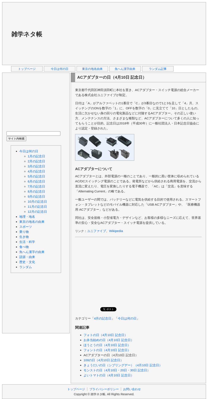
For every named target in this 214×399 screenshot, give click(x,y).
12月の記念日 (37, 211)
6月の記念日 (36, 181)
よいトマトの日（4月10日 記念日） (109, 375)
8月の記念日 (36, 191)
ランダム (25, 267)
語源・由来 (27, 257)
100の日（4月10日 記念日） (103, 360)
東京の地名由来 (92, 68)
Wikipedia (116, 231)
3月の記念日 (36, 166)
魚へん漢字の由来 (31, 252)
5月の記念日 (36, 176)
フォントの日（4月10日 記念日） (107, 350)
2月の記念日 (36, 161)
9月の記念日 (36, 196)
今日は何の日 (59, 68)
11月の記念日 (37, 206)
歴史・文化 (27, 262)
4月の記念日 (102, 318)
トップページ (27, 68)
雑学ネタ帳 (26, 34)
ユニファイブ (96, 231)
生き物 (24, 237)
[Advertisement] (102, 33)
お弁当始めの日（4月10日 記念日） (109, 340)
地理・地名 (27, 216)
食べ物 (24, 247)
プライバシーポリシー (104, 389)
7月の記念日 (36, 186)
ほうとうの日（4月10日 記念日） (107, 345)
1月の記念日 (36, 156)
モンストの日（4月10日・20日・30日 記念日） (117, 370)
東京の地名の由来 (31, 221)
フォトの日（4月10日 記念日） (106, 335)
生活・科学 (27, 242)
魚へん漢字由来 (125, 68)
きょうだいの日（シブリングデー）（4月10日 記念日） (123, 365)
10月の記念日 (37, 201)
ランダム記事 (158, 68)
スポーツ (25, 226)
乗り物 (24, 231)
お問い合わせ (132, 389)
